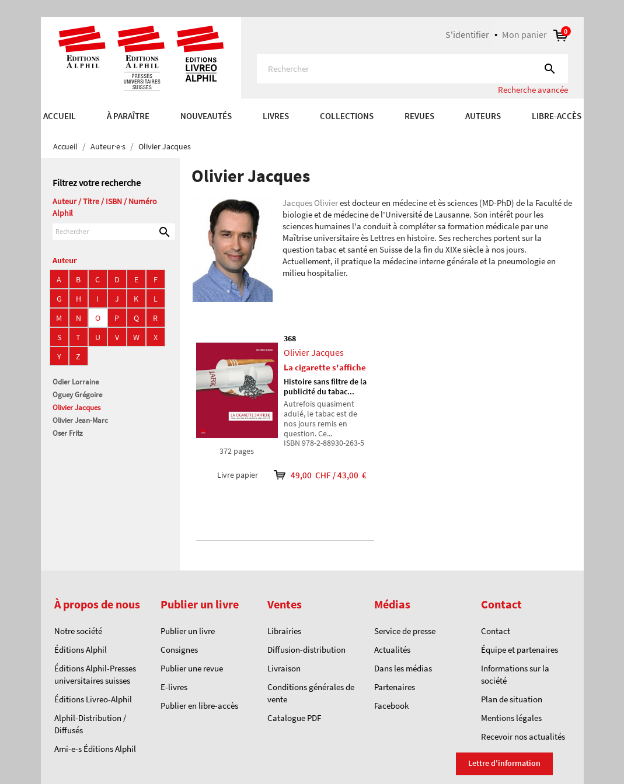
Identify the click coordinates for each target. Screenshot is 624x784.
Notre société (78, 630)
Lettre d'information (504, 763)
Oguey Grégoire (77, 395)
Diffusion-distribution (306, 649)
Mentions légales (511, 717)
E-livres (174, 686)
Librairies (284, 630)
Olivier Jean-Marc (80, 420)
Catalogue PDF (294, 717)
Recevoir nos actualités (523, 736)
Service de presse (404, 630)
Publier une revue (192, 668)
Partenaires (394, 686)
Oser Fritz (68, 433)
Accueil (59, 115)
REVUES (419, 115)
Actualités (392, 649)
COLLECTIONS (347, 115)
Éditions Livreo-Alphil (93, 699)
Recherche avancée (533, 89)
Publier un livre (188, 630)
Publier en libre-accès (199, 705)
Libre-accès (556, 115)
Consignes (179, 649)
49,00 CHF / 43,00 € (312, 475)
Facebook (391, 705)
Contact (495, 630)
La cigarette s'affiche (325, 367)
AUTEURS (483, 115)
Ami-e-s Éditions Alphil (95, 748)
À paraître (128, 115)
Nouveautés (206, 115)
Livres (276, 115)
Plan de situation (511, 699)
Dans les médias (403, 668)
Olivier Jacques (76, 407)
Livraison (284, 668)
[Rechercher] (412, 68)
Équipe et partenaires (519, 649)
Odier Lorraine (76, 382)
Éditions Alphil (80, 649)
